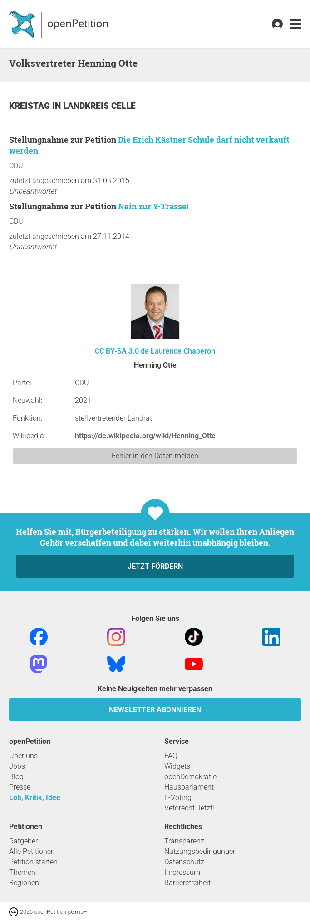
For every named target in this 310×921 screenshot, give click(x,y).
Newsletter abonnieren (155, 709)
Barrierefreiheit (187, 882)
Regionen (24, 882)
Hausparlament (189, 787)
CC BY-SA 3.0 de (122, 351)
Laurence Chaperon (183, 351)
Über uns (23, 755)
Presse (19, 787)
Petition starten (33, 862)
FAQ (170, 755)
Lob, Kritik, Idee (34, 797)
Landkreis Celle (99, 106)
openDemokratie (190, 776)
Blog (16, 776)
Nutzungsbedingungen (200, 851)
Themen (22, 872)
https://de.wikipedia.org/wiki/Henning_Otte (145, 435)
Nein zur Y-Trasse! (153, 206)
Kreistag (30, 106)
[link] (295, 24)
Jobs (17, 766)
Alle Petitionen (32, 851)
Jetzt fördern (155, 566)
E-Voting (178, 797)
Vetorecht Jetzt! (189, 808)
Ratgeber (23, 841)
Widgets (177, 766)
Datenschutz (184, 862)
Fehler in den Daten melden (155, 455)
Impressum (182, 872)
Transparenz (184, 841)
